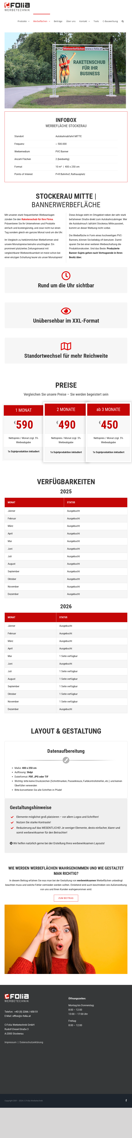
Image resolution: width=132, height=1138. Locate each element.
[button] (123, 21)
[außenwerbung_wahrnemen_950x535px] (66, 905)
